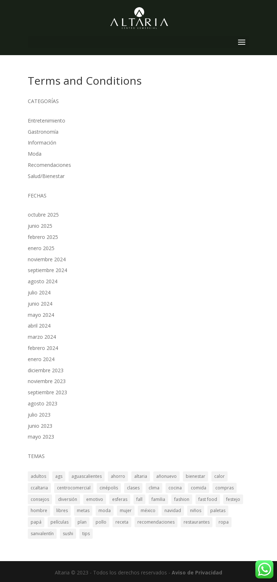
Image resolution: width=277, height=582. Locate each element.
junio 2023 (40, 425)
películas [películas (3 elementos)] (59, 522)
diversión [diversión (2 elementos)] (67, 499)
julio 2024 (39, 292)
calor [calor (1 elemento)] (219, 476)
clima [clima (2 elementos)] (154, 488)
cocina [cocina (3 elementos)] (175, 488)
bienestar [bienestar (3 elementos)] (195, 476)
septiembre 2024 (47, 270)
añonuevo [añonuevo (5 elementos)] (166, 476)
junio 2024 (40, 303)
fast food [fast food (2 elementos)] (207, 499)
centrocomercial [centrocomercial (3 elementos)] (74, 488)
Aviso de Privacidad (197, 572)
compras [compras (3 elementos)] (224, 488)
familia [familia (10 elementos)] (158, 499)
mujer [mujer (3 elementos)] (126, 510)
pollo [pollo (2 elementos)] (101, 522)
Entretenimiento (46, 120)
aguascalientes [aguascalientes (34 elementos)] (86, 476)
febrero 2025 (43, 237)
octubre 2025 (43, 214)
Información (42, 142)
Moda (34, 153)
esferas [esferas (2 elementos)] (119, 499)
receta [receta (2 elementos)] (121, 522)
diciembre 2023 (45, 370)
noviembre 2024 (47, 259)
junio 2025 (40, 225)
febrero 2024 (43, 348)
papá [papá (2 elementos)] (36, 522)
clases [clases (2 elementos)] (133, 488)
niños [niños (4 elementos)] (195, 510)
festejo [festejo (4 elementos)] (233, 499)
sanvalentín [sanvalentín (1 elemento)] (42, 533)
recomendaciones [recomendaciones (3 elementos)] (156, 522)
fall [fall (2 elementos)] (139, 499)
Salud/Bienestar (46, 176)
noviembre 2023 (47, 381)
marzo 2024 (42, 336)
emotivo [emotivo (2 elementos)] (94, 499)
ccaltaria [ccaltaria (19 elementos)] (39, 488)
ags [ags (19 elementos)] (58, 476)
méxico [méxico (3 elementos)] (148, 510)
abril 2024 (39, 325)
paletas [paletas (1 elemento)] (217, 510)
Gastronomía (43, 131)
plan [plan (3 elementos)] (82, 522)
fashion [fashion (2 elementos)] (181, 499)
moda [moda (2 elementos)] (104, 510)
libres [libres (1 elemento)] (62, 510)
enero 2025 (41, 248)
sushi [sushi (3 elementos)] (68, 533)
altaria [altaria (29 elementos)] (140, 476)
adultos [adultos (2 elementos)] (38, 476)
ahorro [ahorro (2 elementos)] (118, 476)
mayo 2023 (41, 436)
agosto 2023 (42, 403)
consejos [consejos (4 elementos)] (40, 499)
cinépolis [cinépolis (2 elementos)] (109, 488)
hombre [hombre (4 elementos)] (39, 510)
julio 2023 (39, 414)
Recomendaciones (49, 164)
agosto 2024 (42, 281)
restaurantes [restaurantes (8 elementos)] (197, 522)
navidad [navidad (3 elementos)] (172, 510)
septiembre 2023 (47, 392)
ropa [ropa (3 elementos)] (224, 522)
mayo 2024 (41, 314)
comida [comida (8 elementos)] (198, 488)
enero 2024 (41, 359)
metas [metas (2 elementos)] (83, 510)
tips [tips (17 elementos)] (86, 533)
